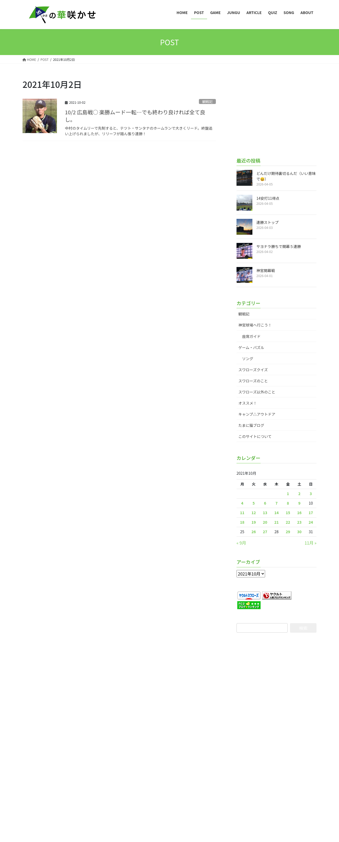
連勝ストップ (267, 222)
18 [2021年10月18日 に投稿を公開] (242, 522)
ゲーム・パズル (251, 347)
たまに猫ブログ (251, 425)
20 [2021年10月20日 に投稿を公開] (265, 522)
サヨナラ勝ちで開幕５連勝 (278, 246)
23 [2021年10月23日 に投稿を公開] (299, 522)
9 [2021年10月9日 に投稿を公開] (299, 503)
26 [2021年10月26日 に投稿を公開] (253, 531)
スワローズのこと (253, 380)
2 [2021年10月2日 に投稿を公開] (299, 493)
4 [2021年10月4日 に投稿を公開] (242, 503)
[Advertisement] (276, 111)
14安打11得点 (267, 198)
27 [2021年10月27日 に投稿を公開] (265, 531)
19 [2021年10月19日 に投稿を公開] (253, 522)
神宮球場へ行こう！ (255, 325)
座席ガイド (251, 336)
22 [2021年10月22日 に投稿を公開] (288, 522)
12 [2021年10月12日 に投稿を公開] (253, 512)
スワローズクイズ (253, 369)
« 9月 (241, 543)
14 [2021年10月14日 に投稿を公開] (276, 512)
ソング (247, 358)
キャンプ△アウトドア (256, 414)
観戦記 (207, 101)
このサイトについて (255, 436)
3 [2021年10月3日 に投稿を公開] (311, 493)
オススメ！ (247, 403)
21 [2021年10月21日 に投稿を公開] (276, 522)
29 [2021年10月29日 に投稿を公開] (288, 531)
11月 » (310, 543)
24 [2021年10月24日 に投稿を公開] (311, 522)
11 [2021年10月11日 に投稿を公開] (242, 512)
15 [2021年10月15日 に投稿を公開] (288, 512)
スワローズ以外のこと (256, 392)
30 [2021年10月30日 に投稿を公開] (299, 531)
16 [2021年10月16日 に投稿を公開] (299, 512)
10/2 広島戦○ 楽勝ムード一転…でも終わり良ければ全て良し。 (135, 115)
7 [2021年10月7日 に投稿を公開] (276, 503)
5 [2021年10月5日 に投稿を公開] (254, 503)
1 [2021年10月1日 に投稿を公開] (288, 493)
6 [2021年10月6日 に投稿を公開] (265, 503)
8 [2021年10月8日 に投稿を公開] (288, 503)
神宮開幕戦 (265, 270)
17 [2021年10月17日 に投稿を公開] (311, 512)
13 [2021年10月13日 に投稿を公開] (265, 512)
